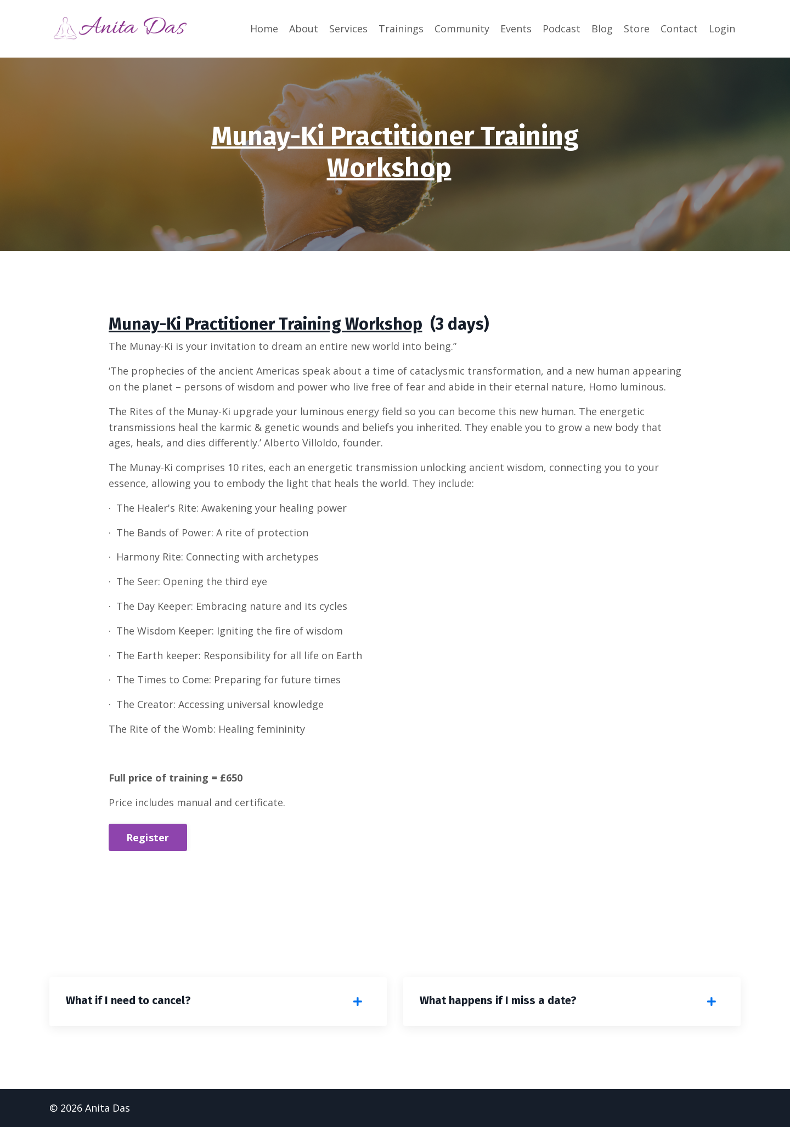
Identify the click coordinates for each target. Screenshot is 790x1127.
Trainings (401, 28)
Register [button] (148, 837)
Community (462, 28)
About (303, 28)
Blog (602, 28)
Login (722, 28)
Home (264, 28)
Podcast (561, 28)
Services (348, 28)
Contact (679, 28)
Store (637, 28)
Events (516, 28)
